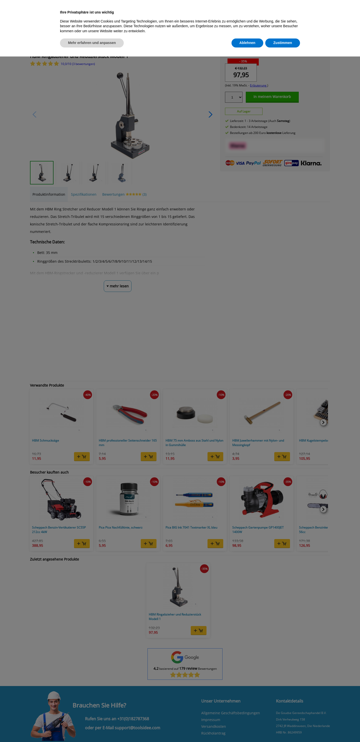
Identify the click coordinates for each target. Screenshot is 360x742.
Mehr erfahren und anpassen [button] (92, 43)
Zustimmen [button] (282, 43)
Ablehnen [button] (248, 43)
